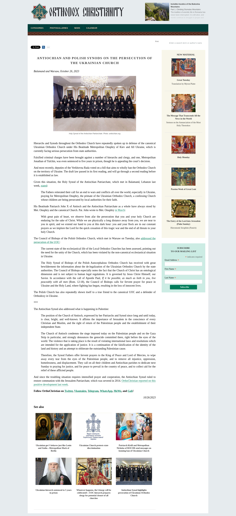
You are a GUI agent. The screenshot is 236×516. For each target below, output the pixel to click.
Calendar (91, 28)
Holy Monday (183, 157)
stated (44, 185)
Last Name (170, 277)
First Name (170, 269)
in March (120, 210)
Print (157, 41)
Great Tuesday (183, 80)
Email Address (172, 260)
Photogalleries (59, 28)
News (77, 28)
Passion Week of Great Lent (183, 189)
